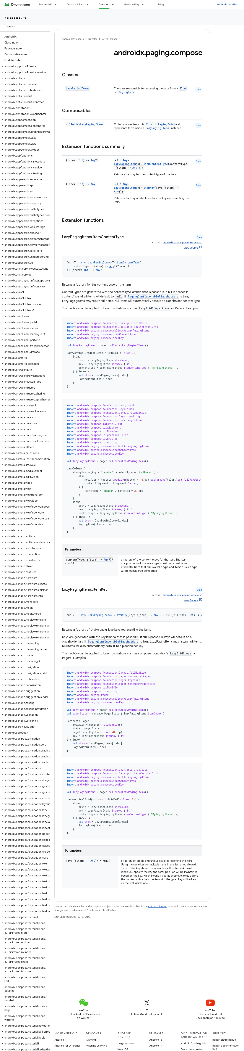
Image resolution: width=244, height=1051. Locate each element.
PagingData (126, 92)
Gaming (91, 1039)
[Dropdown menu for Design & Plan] (89, 4)
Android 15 (155, 1039)
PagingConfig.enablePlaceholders (153, 296)
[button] (24, 66)
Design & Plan (75, 4)
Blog (161, 4)
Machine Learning (96, 1045)
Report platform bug (224, 1039)
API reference (15, 18)
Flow (183, 88)
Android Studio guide (193, 1043)
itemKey (149, 187)
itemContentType (156, 164)
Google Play (132, 4)
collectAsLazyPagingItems (84, 124)
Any (93, 160)
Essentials (45, 4)
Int (80, 160)
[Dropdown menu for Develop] (115, 4)
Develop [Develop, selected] (104, 4)
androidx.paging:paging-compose (182, 242)
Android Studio (227, 4)
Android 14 (155, 1045)
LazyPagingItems (77, 88)
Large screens (126, 1043)
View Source (191, 247)
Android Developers (73, 39)
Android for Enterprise (67, 1045)
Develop (92, 39)
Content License (157, 906)
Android (59, 1039)
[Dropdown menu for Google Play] (144, 4)
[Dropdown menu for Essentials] (57, 4)
